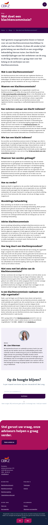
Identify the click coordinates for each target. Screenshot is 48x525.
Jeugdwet (15, 90)
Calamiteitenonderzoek (7, 495)
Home (3, 30)
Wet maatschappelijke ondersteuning (14, 94)
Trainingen (27, 485)
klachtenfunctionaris (30, 124)
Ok (20, 520)
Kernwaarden (5, 509)
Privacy (26, 506)
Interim (26, 489)
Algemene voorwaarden (30, 509)
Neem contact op (9, 442)
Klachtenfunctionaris (7, 485)
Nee (28, 520)
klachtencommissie (23, 318)
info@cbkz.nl (31, 322)
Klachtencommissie (6, 489)
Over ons (3, 506)
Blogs (10, 30)
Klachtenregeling (6, 492)
